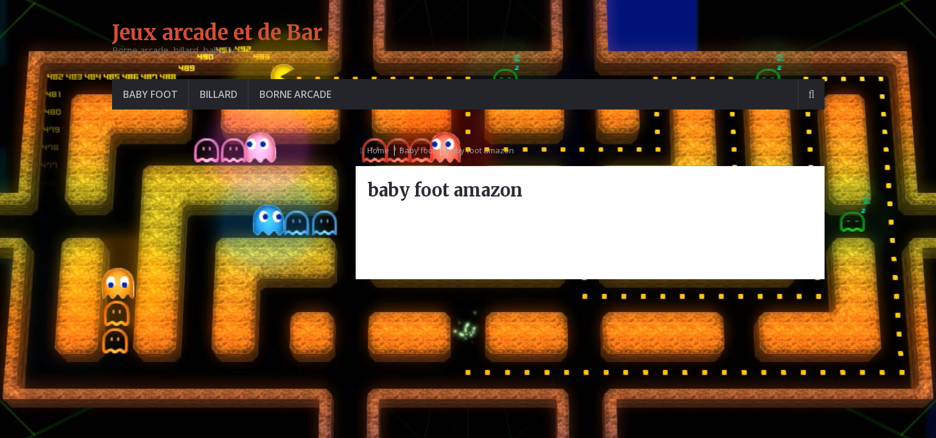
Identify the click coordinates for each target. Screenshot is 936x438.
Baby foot (150, 94)
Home (378, 150)
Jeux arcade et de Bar (217, 33)
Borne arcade (295, 94)
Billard (219, 94)
